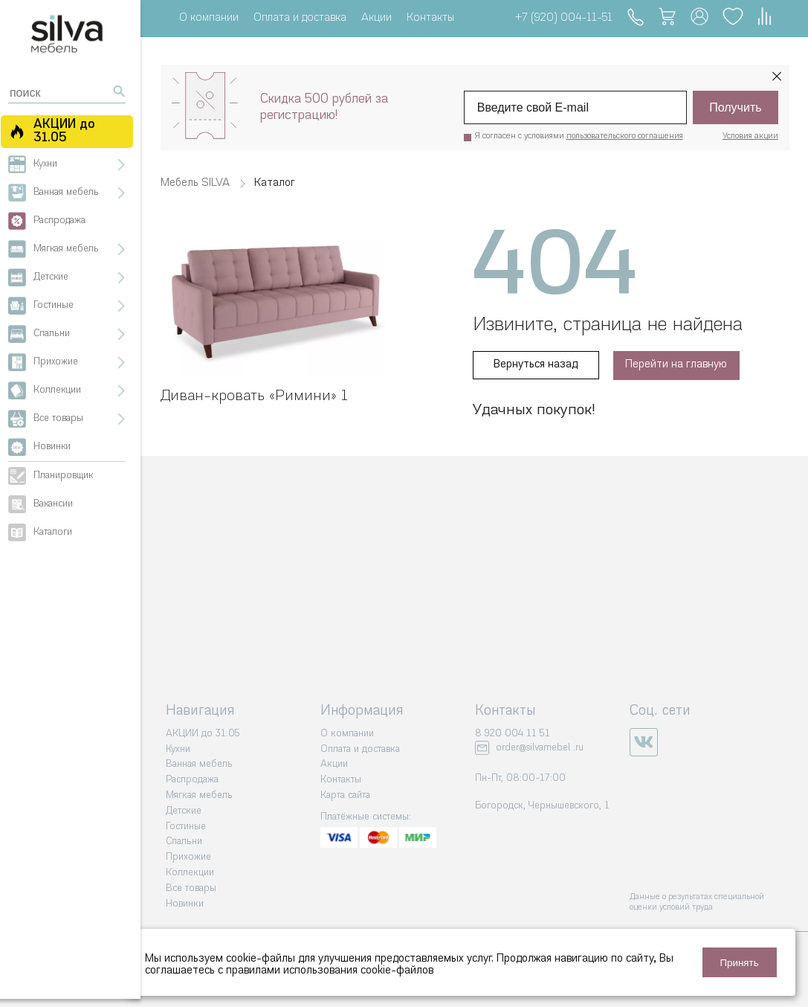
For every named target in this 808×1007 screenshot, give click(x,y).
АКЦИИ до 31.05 (203, 733)
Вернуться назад (536, 364)
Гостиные (186, 826)
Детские (183, 810)
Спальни (184, 841)
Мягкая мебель (199, 795)
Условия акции (750, 136)
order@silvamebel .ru (540, 747)
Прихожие (188, 856)
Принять (739, 962)
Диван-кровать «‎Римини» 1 (254, 395)
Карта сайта (345, 795)
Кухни (178, 748)
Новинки (185, 903)
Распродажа (192, 779)
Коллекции (190, 872)
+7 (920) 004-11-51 (563, 18)
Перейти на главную (677, 364)
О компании (209, 18)
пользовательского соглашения (624, 136)
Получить (735, 107)
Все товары (191, 887)
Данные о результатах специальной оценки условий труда (697, 901)
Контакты (430, 18)
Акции (376, 18)
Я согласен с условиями (579, 136)
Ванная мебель (199, 764)
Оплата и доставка (299, 18)
